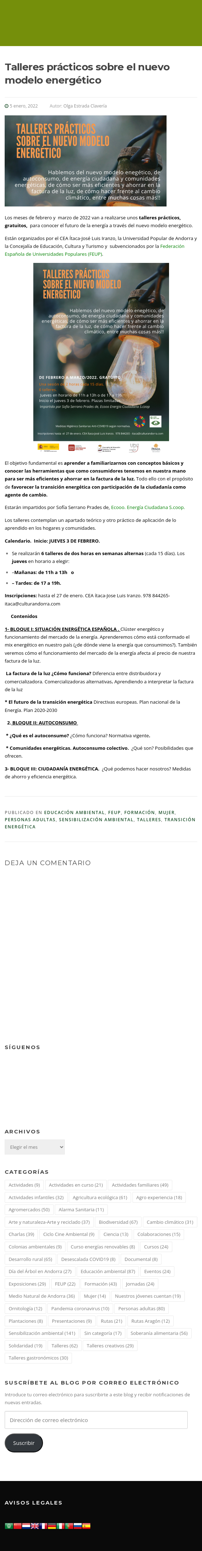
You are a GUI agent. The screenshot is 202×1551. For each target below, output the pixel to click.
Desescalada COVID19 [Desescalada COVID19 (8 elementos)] (88, 1259)
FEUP (114, 812)
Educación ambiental (74, 812)
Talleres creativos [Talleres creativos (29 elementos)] (110, 1345)
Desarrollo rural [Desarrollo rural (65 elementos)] (30, 1259)
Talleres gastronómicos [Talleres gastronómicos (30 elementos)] (38, 1358)
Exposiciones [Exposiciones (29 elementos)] (27, 1284)
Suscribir (24, 1442)
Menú (191, 15)
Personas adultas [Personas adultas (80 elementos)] (141, 1308)
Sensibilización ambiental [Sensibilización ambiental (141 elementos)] (42, 1333)
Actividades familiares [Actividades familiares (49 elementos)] (140, 1185)
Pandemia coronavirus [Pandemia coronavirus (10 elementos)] (80, 1308)
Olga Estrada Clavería (85, 106)
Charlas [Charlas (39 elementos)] (21, 1234)
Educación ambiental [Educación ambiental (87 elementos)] (108, 1271)
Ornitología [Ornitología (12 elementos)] (25, 1308)
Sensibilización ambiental (96, 820)
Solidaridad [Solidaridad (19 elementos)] (25, 1345)
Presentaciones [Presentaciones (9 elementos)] (72, 1321)
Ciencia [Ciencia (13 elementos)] (116, 1234)
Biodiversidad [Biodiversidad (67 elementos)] (118, 1222)
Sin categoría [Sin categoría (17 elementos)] (102, 1333)
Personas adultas (30, 820)
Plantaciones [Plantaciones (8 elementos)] (26, 1321)
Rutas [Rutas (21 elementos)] (111, 1321)
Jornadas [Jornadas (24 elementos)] (140, 1284)
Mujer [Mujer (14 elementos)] (95, 1296)
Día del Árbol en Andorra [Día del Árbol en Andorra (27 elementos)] (40, 1271)
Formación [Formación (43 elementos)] (101, 1284)
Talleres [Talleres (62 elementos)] (65, 1345)
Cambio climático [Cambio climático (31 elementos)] (170, 1222)
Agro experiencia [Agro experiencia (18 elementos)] (159, 1197)
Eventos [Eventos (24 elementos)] (157, 1271)
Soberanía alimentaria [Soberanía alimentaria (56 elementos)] (159, 1333)
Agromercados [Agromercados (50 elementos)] (29, 1209)
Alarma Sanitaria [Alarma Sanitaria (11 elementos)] (81, 1209)
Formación (139, 812)
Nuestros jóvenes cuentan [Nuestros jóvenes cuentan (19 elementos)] (148, 1296)
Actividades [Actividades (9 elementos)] (24, 1185)
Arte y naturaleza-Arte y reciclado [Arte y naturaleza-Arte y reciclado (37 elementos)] (49, 1222)
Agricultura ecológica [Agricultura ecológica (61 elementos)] (100, 1197)
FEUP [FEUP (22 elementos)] (65, 1284)
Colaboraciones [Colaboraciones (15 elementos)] (159, 1234)
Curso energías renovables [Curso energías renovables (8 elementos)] (103, 1246)
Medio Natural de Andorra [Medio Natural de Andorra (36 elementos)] (42, 1296)
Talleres (149, 820)
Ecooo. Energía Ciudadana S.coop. (148, 507)
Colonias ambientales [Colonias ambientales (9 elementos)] (35, 1246)
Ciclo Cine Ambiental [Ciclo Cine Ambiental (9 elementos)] (69, 1234)
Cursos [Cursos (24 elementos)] (156, 1246)
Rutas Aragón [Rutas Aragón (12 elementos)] (150, 1321)
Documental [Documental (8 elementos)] (141, 1259)
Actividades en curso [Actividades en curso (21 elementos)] (76, 1185)
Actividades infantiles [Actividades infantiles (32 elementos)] (36, 1197)
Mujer (166, 812)
